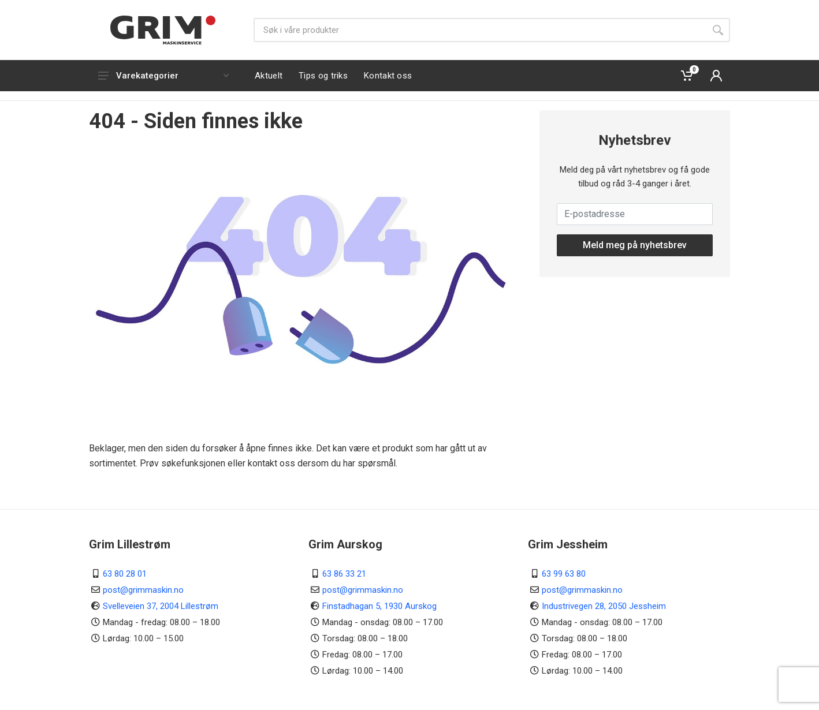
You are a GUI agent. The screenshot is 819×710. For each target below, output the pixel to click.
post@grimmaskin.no (143, 590)
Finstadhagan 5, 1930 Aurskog (379, 606)
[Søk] (480, 30)
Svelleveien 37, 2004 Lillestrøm (160, 606)
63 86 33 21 (344, 574)
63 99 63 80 (564, 574)
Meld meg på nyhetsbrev (635, 245)
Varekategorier (163, 75)
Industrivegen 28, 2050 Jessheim (604, 606)
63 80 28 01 (125, 574)
